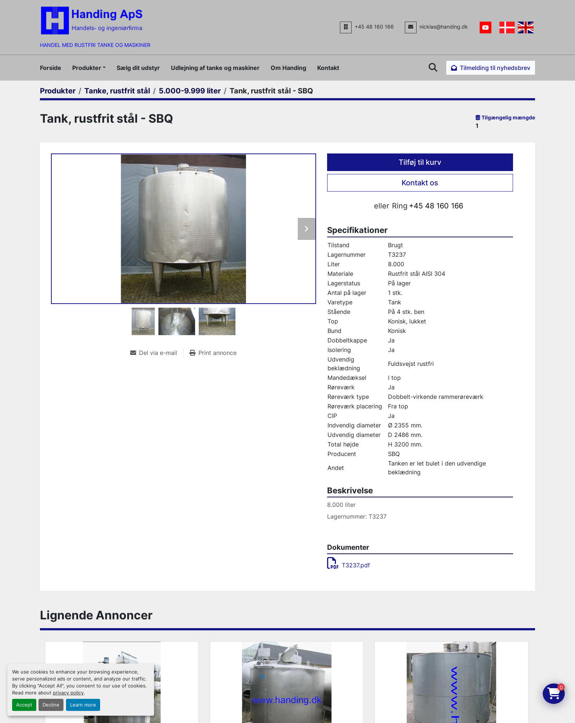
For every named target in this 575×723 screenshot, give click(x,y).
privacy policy (68, 693)
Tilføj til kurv (420, 162)
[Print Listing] (213, 352)
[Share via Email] (156, 352)
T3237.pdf (348, 565)
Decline (51, 705)
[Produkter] (58, 90)
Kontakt (328, 67)
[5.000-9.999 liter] (190, 90)
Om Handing (288, 67)
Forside (50, 67)
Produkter (86, 67)
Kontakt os (420, 182)
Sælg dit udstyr (138, 67)
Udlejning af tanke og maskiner (215, 67)
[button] (89, 67)
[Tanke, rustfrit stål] (117, 90)
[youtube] (485, 27)
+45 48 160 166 (374, 27)
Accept (24, 705)
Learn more (83, 705)
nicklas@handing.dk (444, 27)
